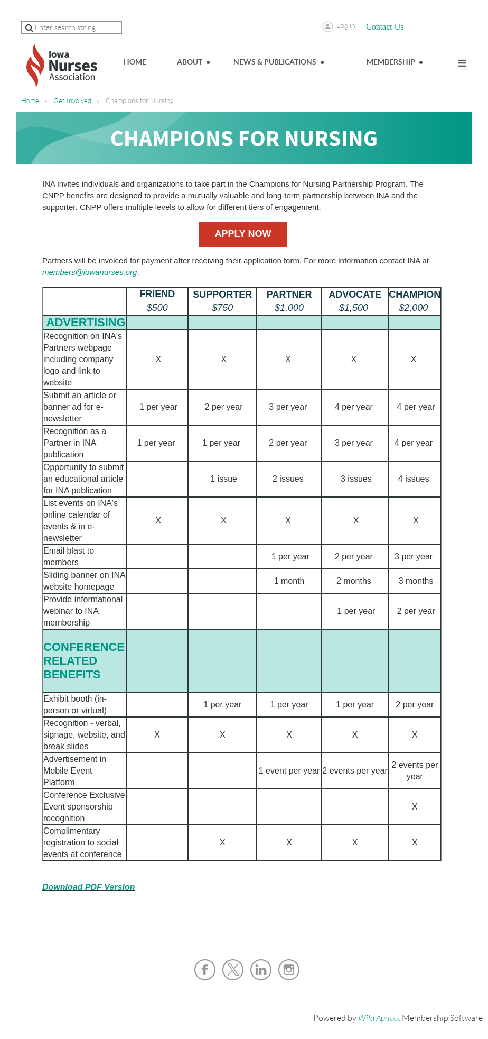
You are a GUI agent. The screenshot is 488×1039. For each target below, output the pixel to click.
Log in (345, 25)
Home (30, 101)
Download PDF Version (88, 886)
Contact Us (385, 26)
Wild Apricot (379, 1018)
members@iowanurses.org (89, 272)
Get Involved (72, 101)
